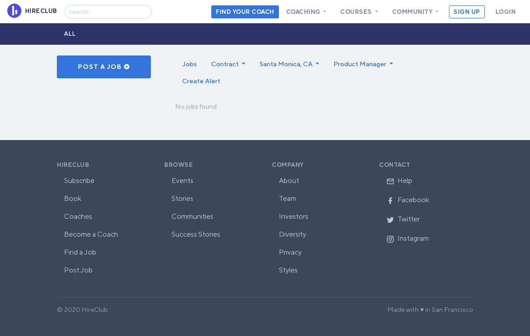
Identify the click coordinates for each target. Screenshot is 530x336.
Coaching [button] (304, 12)
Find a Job (80, 252)
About (289, 180)
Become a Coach (91, 234)
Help (399, 180)
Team (287, 198)
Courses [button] (356, 12)
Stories (182, 198)
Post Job (78, 270)
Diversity (292, 234)
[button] (228, 63)
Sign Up (466, 12)
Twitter (403, 219)
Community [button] (413, 12)
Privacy (290, 252)
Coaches (78, 216)
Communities (192, 216)
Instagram (407, 238)
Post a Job (104, 66)
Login (506, 12)
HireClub (73, 165)
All (70, 33)
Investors (293, 216)
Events (182, 180)
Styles (288, 270)
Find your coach (245, 12)
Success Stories (195, 234)
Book (72, 198)
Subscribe (79, 180)
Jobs (189, 64)
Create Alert (201, 81)
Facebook (407, 200)
